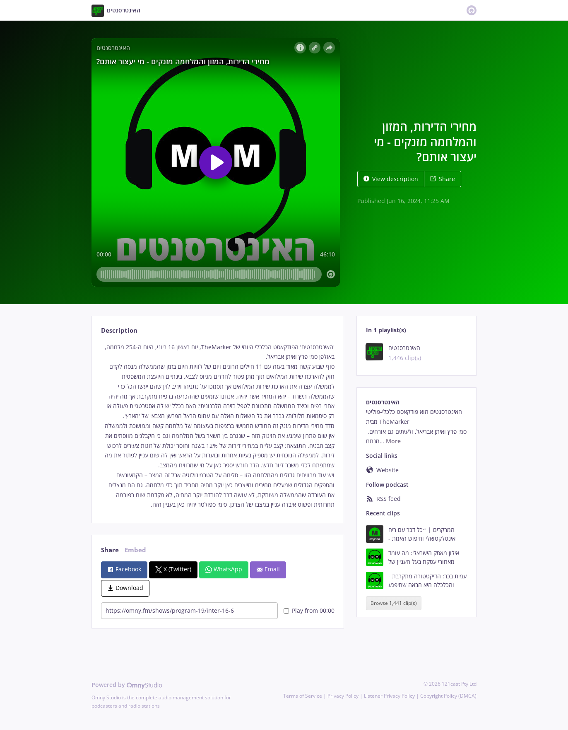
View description (390, 179)
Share (442, 179)
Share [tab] (110, 550)
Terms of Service (302, 695)
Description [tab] (119, 330)
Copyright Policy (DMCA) (448, 695)
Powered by (126, 685)
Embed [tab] (135, 550)
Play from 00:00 (309, 610)
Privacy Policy (343, 695)
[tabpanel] (217, 426)
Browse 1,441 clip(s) (394, 603)
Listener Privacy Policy (389, 695)
